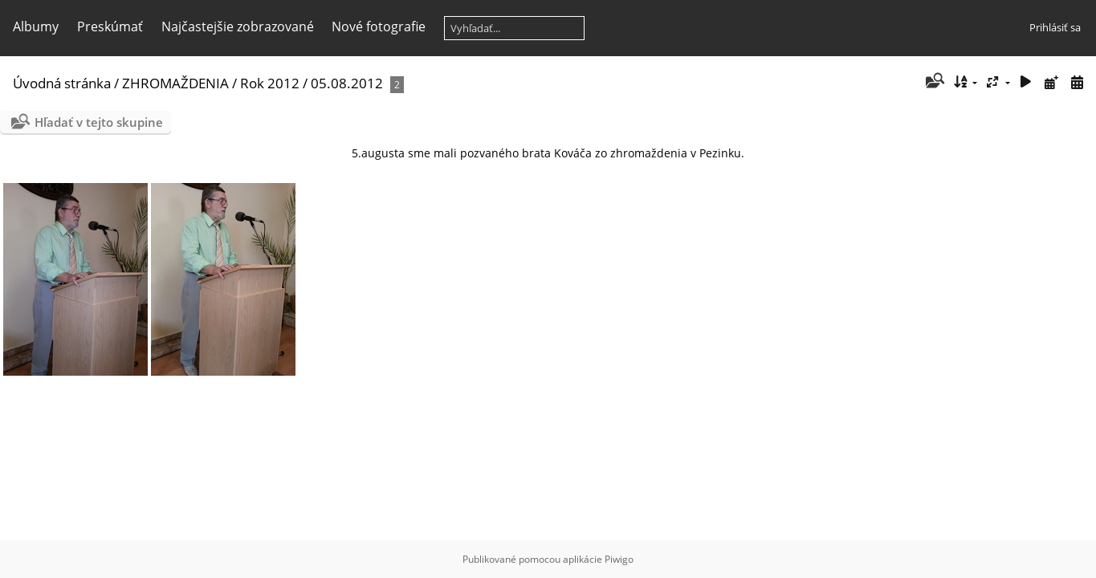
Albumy (36, 26)
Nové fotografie (379, 26)
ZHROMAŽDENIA (175, 83)
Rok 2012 (269, 83)
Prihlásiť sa (1055, 27)
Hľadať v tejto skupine (99, 122)
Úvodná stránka (62, 83)
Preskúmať (110, 26)
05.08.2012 (347, 83)
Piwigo (619, 559)
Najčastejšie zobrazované (237, 26)
